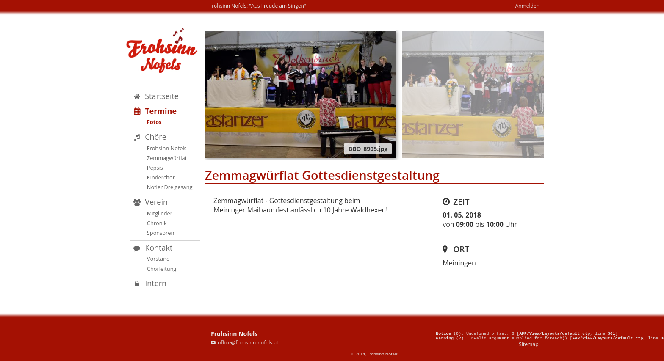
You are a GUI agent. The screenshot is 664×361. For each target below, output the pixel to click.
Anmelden (527, 5)
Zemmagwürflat (167, 158)
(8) (448, 332)
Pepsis (155, 167)
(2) (450, 338)
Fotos (154, 122)
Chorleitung (162, 269)
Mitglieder (159, 213)
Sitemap (529, 344)
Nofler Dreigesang (170, 187)
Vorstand (158, 258)
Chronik (157, 223)
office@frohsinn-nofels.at (248, 342)
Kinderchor (161, 177)
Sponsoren (160, 233)
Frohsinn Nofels (167, 148)
